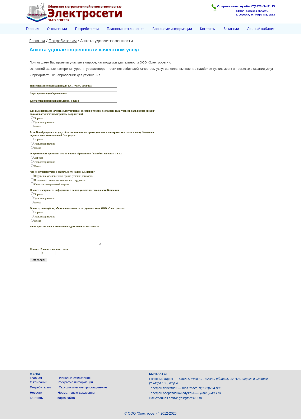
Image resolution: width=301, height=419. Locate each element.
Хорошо (37, 118)
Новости (36, 392)
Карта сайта (66, 398)
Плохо (36, 126)
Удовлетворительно (43, 122)
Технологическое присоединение (83, 387)
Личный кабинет (260, 28)
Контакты (37, 398)
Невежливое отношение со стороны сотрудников (58, 180)
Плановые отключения (74, 378)
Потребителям (41, 387)
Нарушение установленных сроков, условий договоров (62, 176)
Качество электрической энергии (50, 184)
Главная (36, 378)
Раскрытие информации (75, 382)
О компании (39, 382)
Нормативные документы (76, 392)
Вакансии (231, 28)
